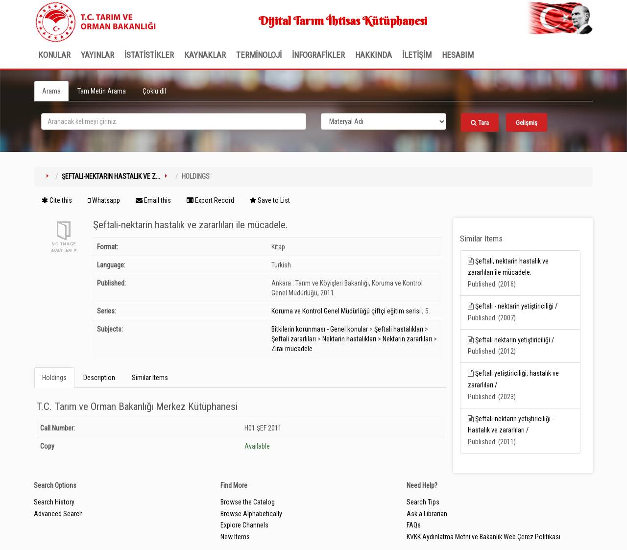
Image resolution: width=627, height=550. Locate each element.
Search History (54, 502)
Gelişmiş (526, 122)
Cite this (57, 200)
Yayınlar (97, 55)
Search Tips (423, 502)
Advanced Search (58, 514)
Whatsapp (104, 200)
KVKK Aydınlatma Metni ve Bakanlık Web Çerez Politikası (483, 537)
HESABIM (458, 55)
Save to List (270, 200)
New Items (235, 537)
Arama (51, 91)
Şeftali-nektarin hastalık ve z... (111, 176)
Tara (480, 122)
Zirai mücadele (292, 349)
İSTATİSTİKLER (149, 55)
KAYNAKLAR (205, 55)
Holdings (54, 378)
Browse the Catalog (247, 502)
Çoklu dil (154, 91)
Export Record (210, 200)
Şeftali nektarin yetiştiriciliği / (514, 340)
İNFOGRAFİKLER (318, 55)
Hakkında (373, 55)
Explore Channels (244, 525)
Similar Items (150, 378)
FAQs (414, 525)
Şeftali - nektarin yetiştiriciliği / (516, 306)
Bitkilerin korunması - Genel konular (319, 329)
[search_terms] (173, 121)
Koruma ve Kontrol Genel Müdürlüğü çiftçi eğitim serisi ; (347, 311)
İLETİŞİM (417, 55)
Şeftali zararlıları (293, 339)
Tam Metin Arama (101, 91)
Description (99, 378)
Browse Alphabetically (251, 514)
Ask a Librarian (427, 514)
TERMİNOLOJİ (259, 55)
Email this (153, 200)
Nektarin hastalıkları (349, 339)
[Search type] (383, 121)
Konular (54, 55)
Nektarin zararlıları (407, 339)
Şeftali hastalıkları (398, 329)
